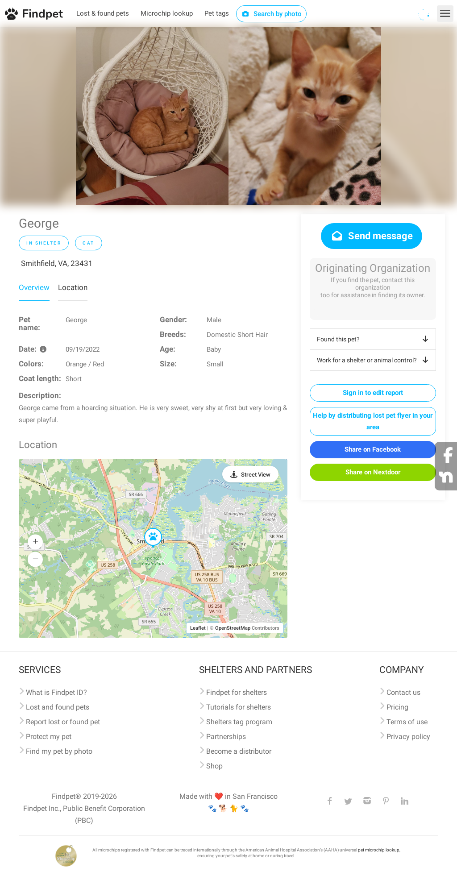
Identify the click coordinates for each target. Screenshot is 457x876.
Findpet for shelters (236, 692)
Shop (214, 766)
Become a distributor (238, 751)
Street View (255, 474)
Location (72, 287)
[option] (152, 116)
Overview (34, 287)
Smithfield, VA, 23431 (57, 263)
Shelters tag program (239, 722)
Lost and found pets (57, 707)
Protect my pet (48, 736)
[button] (147, 528)
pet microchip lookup (378, 849)
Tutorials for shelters (238, 707)
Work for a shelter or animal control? (374, 360)
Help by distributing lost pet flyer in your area (372, 421)
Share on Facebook (373, 449)
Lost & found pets (102, 13)
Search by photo (271, 14)
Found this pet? (374, 339)
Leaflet (198, 628)
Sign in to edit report (373, 393)
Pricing (397, 707)
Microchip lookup (167, 13)
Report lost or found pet (63, 722)
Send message (371, 235)
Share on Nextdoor (372, 472)
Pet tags (216, 13)
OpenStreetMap (232, 628)
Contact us (403, 692)
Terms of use (407, 722)
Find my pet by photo (59, 751)
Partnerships (226, 736)
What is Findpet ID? (56, 692)
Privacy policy (408, 736)
